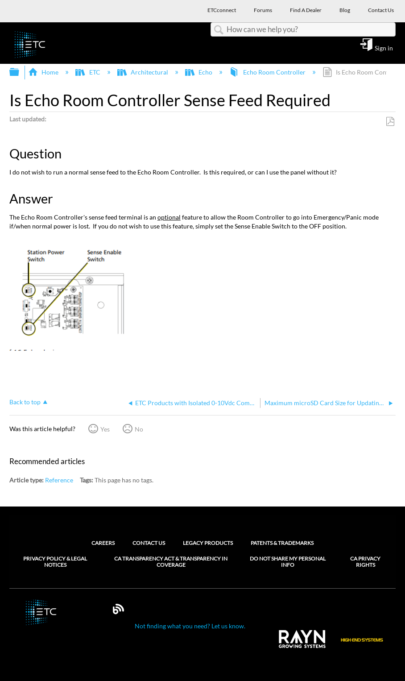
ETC (88, 72)
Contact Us (148, 543)
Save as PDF (390, 121)
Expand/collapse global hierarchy (20, 72)
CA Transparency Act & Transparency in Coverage (170, 562)
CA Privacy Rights (365, 562)
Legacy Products (208, 543)
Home (44, 72)
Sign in (384, 47)
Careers (103, 543)
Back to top (25, 402)
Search (219, 30)
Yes (105, 429)
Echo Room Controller (267, 72)
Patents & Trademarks (282, 543)
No (139, 429)
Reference (59, 480)
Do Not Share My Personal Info (288, 562)
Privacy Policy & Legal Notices (55, 562)
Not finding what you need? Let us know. (190, 626)
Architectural (143, 72)
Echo (199, 72)
